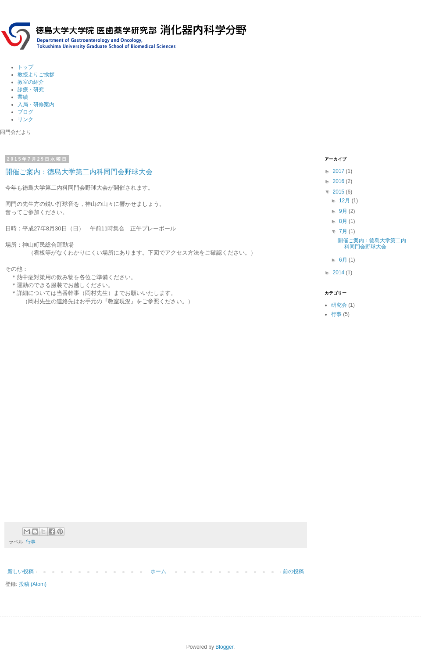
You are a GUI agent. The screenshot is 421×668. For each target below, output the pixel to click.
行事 (31, 541)
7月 (344, 231)
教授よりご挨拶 (36, 75)
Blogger (224, 647)
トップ (25, 67)
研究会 (339, 305)
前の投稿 (293, 571)
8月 (344, 221)
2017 (339, 171)
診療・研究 (31, 89)
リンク (25, 119)
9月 (344, 211)
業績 (23, 97)
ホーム (158, 571)
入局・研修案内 (36, 104)
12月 (345, 201)
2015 (339, 192)
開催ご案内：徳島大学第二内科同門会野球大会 (79, 172)
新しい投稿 (20, 571)
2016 (339, 181)
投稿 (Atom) (32, 584)
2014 (339, 272)
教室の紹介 (31, 82)
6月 (344, 260)
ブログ (25, 112)
